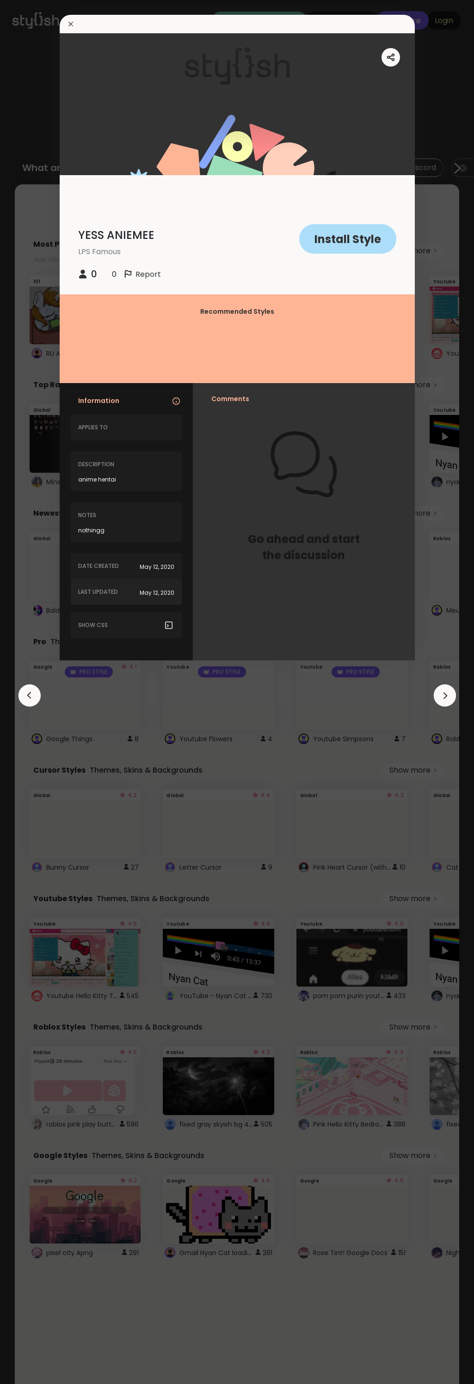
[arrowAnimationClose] (29, 695)
